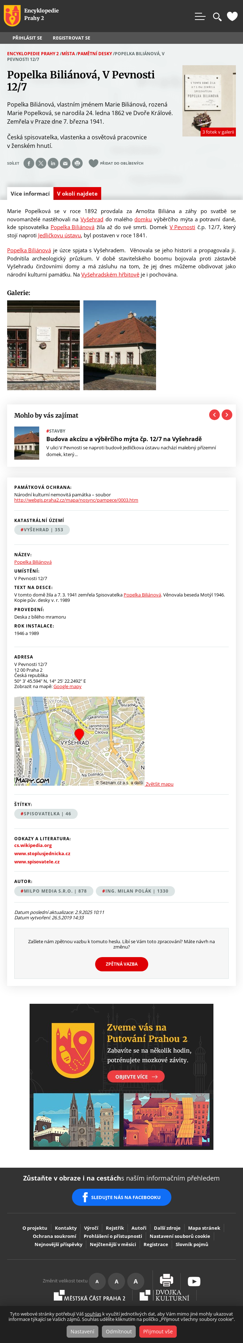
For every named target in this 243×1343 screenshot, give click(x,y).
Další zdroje (167, 1228)
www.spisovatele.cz (37, 861)
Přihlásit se (27, 38)
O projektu (34, 1228)
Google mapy (67, 686)
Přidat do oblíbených (122, 163)
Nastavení (82, 1331)
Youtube (194, 1281)
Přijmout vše (158, 1331)
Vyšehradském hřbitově (110, 274)
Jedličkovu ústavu (59, 235)
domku (143, 219)
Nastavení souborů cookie (180, 1236)
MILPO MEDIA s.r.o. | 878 (55, 891)
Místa (68, 54)
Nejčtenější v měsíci (113, 1244)
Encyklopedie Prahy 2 (33, 54)
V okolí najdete (77, 193)
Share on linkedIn (53, 163)
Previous (214, 414)
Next (227, 414)
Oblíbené (232, 16)
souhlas (93, 1314)
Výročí (91, 1228)
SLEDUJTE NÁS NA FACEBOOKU (126, 1197)
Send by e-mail (65, 163)
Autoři (138, 1228)
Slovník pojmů (192, 1244)
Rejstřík (115, 1228)
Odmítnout (119, 1331)
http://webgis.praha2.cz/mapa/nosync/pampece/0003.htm (76, 500)
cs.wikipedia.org (33, 845)
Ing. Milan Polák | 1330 (137, 891)
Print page (77, 163)
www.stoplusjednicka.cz (42, 853)
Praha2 (89, 1295)
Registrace (156, 1244)
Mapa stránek (204, 1228)
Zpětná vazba (122, 964)
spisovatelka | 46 (47, 814)
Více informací (32, 195)
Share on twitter (41, 163)
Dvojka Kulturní (164, 1295)
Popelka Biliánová (72, 227)
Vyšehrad (92, 219)
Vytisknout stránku (166, 1280)
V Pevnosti (182, 227)
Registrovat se (71, 38)
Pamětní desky (95, 54)
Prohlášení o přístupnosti (113, 1236)
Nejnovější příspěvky (58, 1244)
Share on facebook (29, 163)
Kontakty (66, 1228)
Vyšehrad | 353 (43, 530)
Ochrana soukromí (54, 1236)
